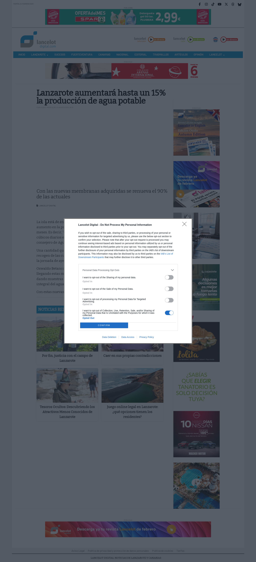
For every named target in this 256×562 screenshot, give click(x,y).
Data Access (127, 337)
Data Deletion (109, 337)
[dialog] (128, 281)
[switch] (169, 277)
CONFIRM (104, 325)
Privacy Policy (146, 337)
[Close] (185, 225)
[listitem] (128, 270)
